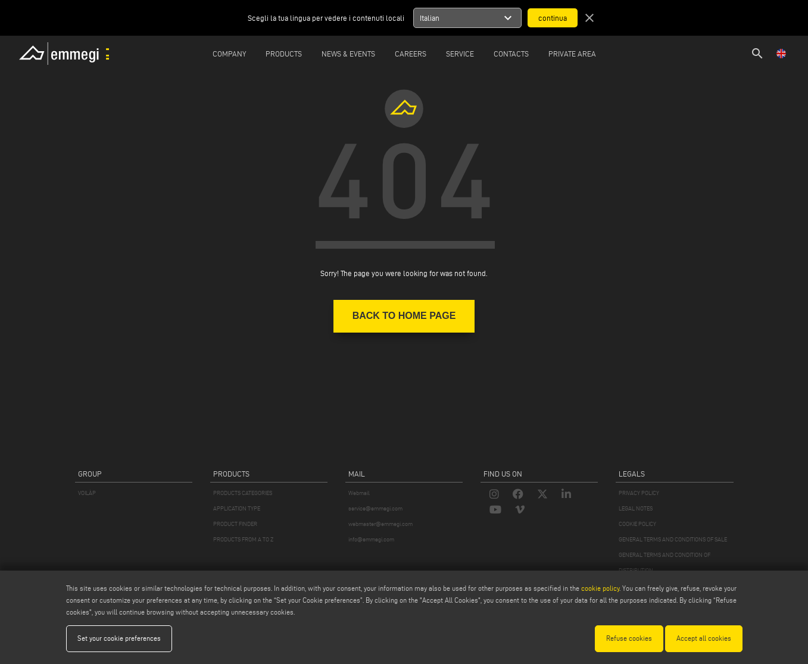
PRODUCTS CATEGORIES (242, 493)
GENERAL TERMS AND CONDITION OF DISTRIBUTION (664, 563)
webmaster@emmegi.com (380, 524)
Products (284, 53)
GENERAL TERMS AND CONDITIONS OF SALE (673, 539)
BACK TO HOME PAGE (404, 316)
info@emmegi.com (371, 539)
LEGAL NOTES (636, 508)
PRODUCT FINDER (235, 524)
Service (460, 53)
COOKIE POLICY (637, 524)
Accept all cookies (703, 638)
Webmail (359, 493)
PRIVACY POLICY (639, 493)
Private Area (572, 53)
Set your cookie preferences (119, 638)
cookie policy (600, 588)
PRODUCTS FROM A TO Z (243, 539)
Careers (410, 53)
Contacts (511, 53)
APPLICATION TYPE (236, 508)
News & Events (348, 53)
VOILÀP (87, 493)
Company (229, 53)
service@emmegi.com (375, 508)
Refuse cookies (629, 638)
